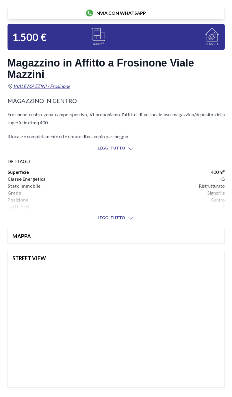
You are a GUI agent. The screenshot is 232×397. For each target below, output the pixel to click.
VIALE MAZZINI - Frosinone (41, 86)
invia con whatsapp (116, 13)
